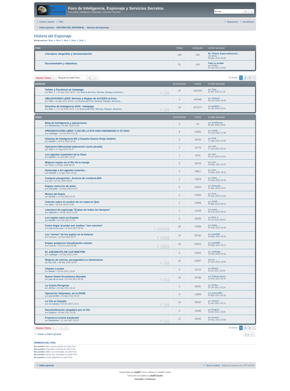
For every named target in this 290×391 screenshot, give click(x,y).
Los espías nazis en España (62, 217)
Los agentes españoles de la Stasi (65, 154)
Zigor (214, 89)
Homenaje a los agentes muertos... (66, 170)
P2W (214, 138)
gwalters (215, 106)
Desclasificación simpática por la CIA (67, 309)
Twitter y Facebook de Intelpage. (64, 89)
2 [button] (245, 78)
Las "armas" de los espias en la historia (69, 234)
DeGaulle (53, 189)
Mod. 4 (52, 40)
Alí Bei (52, 288)
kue (50, 181)
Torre (214, 194)
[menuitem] (59, 21)
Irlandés (52, 173)
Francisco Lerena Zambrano (62, 317)
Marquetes (54, 320)
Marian (52, 271)
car (213, 259)
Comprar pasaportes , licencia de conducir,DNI (73, 178)
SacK (51, 149)
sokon (214, 209)
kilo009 (52, 141)
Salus (214, 178)
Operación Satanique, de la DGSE (65, 293)
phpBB (137, 372)
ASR (51, 101)
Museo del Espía (55, 194)
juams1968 (54, 296)
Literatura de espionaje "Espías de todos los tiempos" (77, 209)
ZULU (51, 165)
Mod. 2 (75, 40)
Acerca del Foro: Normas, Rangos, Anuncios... (102, 92)
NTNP (214, 201)
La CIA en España (55, 301)
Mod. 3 (67, 40)
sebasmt (216, 98)
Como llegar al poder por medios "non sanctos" (74, 225)
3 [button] (249, 78)
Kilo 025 (52, 262)
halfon (214, 225)
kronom (215, 317)
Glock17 (215, 301)
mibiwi (215, 130)
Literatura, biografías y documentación (68, 53)
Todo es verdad (216, 63)
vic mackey (54, 304)
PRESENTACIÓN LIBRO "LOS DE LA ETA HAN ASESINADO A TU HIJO (87, 130)
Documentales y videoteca (61, 63)
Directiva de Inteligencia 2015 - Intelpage (69, 106)
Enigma (52, 312)
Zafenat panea (218, 276)
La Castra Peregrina (57, 285)
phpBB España (156, 376)
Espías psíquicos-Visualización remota (68, 243)
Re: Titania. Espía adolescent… (224, 53)
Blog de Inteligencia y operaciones (66, 122)
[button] (254, 77)
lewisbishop (54, 125)
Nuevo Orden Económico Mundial (65, 276)
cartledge (53, 133)
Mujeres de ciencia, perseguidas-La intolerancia (74, 259)
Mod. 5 (59, 40)
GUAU (215, 65)
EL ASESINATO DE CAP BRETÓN (65, 251)
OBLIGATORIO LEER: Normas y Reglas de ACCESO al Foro (81, 98)
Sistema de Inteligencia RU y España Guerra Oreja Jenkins (80, 138)
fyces (214, 56)
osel (213, 146)
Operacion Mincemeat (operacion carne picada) (73, 146)
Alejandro (53, 212)
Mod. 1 (82, 40)
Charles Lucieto (54, 268)
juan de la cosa (56, 228)
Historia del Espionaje (52, 36)
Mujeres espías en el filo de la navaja (67, 162)
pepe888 (216, 234)
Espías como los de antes (60, 186)
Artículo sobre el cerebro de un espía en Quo (72, 201)
